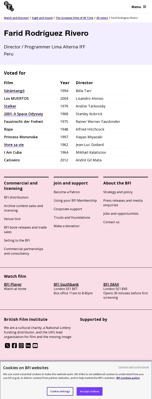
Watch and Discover (16, 18)
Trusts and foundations (72, 217)
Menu (139, 7)
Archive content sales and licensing (23, 208)
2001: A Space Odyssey (23, 113)
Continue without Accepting (133, 369)
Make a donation (66, 226)
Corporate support (68, 209)
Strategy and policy (118, 192)
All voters (102, 18)
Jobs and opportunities (121, 213)
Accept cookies (89, 393)
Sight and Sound (42, 18)
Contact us (111, 222)
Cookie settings (60, 393)
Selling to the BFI (17, 240)
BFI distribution (16, 197)
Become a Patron (67, 192)
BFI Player (13, 284)
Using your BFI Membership (75, 200)
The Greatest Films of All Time (74, 18)
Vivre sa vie (14, 144)
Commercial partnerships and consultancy (23, 251)
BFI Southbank (66, 284)
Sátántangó (14, 90)
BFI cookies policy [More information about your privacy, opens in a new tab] (128, 380)
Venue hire (12, 218)
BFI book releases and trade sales (25, 229)
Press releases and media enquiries (122, 202)
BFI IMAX (111, 284)
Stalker (10, 106)
